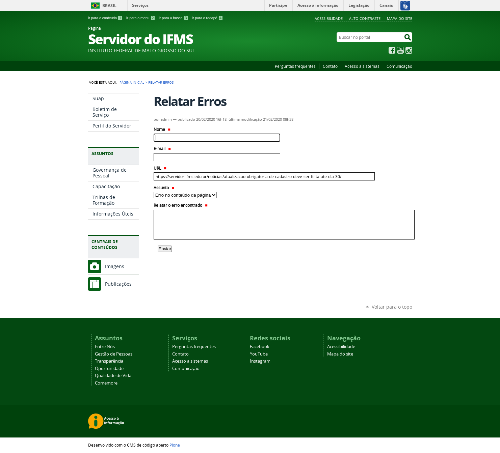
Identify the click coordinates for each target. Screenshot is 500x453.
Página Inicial (132, 82)
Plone (174, 445)
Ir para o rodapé (207, 18)
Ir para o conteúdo (105, 18)
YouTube (400, 50)
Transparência (109, 361)
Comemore (106, 383)
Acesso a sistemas (362, 66)
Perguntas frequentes (295, 66)
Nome (162, 129)
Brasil (109, 5)
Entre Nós (105, 346)
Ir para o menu (140, 18)
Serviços (140, 5)
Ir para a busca (173, 18)
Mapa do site (399, 18)
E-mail (162, 148)
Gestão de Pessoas (113, 354)
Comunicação (399, 66)
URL (160, 168)
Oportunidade (109, 368)
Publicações (118, 284)
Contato (330, 66)
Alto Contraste (364, 18)
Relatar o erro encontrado (181, 205)
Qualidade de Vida (113, 375)
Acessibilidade (329, 18)
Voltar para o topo (392, 307)
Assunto (164, 188)
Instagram (408, 50)
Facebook (392, 50)
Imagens (114, 266)
